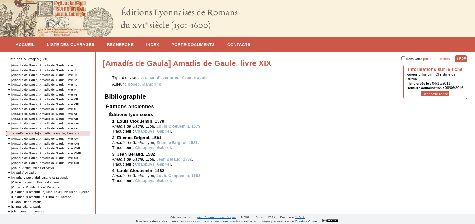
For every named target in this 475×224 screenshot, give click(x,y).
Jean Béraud (169, 159)
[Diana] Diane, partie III (28, 206)
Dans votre (425, 59)
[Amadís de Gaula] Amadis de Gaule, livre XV (44, 138)
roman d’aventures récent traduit (175, 78)
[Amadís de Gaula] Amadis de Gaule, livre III (44, 75)
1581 (193, 143)
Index (152, 44)
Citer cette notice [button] (435, 94)
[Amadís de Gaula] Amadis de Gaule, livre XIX (45, 133)
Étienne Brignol (171, 143)
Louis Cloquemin (173, 126)
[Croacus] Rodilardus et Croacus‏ (35, 187)
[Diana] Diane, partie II (28, 201)
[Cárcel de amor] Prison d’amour (35, 182)
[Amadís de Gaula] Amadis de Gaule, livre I (43, 65)
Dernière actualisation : (426, 88)
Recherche (120, 44)
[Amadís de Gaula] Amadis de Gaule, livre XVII (45, 148)
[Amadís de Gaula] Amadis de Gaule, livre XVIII (46, 153)
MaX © (300, 217)
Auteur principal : (421, 74)
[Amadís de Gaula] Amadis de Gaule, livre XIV (45, 128)
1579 (195, 126)
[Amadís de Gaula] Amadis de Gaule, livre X (43, 108)
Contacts (238, 44)
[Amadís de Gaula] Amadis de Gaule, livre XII (44, 118)
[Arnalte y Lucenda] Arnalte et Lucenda (39, 177)
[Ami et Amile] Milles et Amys (32, 168)
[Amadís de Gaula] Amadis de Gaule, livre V (43, 89)
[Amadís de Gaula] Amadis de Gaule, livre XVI (45, 143)
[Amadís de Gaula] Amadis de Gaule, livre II (43, 70)
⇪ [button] (461, 58)
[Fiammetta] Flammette (28, 211)
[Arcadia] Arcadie (23, 172)
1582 (187, 159)
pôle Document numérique (216, 217)
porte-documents (436, 59)
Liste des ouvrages (70, 44)
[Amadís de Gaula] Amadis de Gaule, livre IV (44, 80)
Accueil (25, 44)
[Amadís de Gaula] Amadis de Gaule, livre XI (44, 113)
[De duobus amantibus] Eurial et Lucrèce (41, 196)
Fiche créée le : (419, 83)
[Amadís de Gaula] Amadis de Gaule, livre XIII (45, 123)
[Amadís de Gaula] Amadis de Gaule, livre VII (44, 99)
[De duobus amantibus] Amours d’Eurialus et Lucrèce (50, 192)
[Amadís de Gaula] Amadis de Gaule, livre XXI (45, 163)
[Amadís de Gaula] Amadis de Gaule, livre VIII (45, 104)
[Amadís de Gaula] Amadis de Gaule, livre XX (44, 158)
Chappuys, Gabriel (153, 131)
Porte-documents (193, 44)
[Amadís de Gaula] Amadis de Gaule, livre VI (44, 94)
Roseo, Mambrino (144, 84)
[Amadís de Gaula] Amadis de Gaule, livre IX (44, 84)
